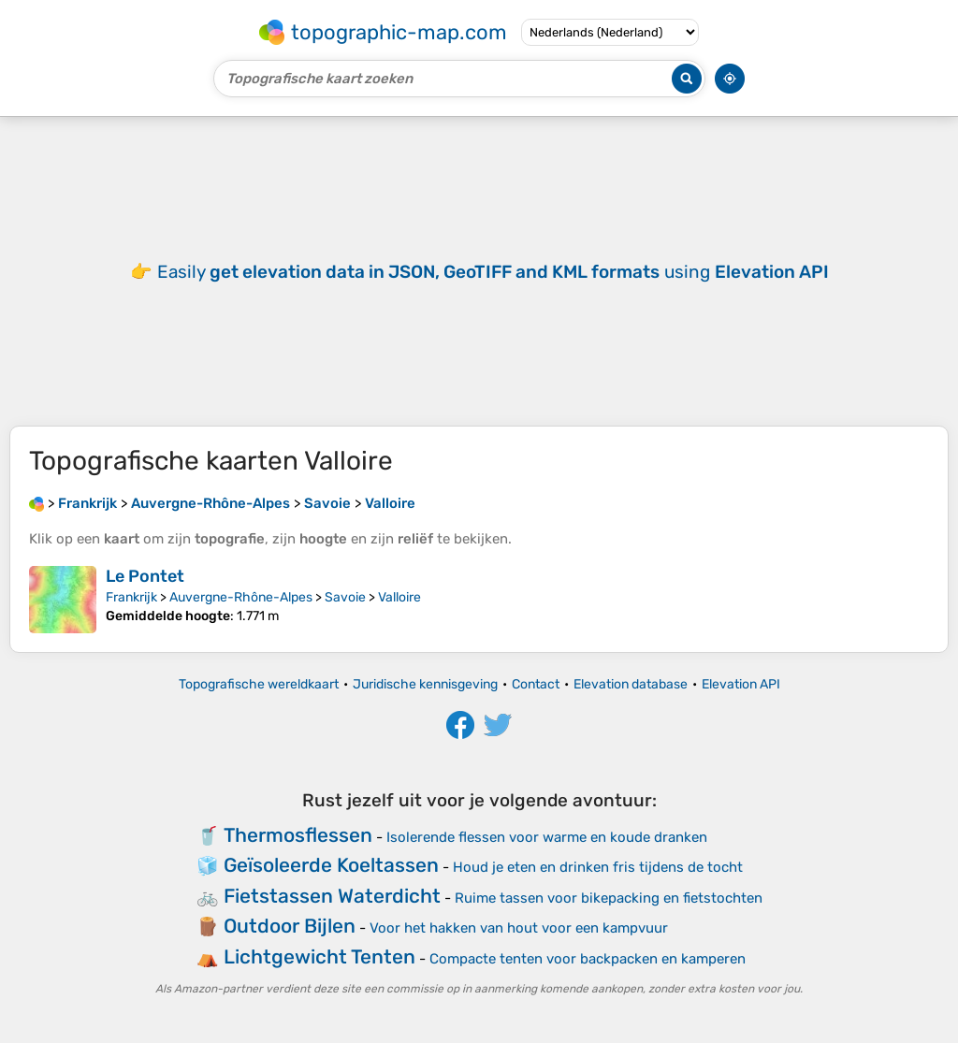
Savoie (345, 597)
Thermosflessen (298, 835)
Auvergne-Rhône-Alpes (240, 597)
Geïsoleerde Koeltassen (331, 864)
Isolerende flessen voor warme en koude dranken (546, 837)
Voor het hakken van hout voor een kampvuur (519, 928)
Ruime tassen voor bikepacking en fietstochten (608, 898)
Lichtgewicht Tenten (319, 956)
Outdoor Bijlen (290, 925)
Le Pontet (145, 576)
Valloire (399, 597)
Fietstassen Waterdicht (332, 895)
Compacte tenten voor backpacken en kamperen (587, 958)
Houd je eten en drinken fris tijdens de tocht (598, 867)
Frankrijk (131, 597)
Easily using (493, 271)
